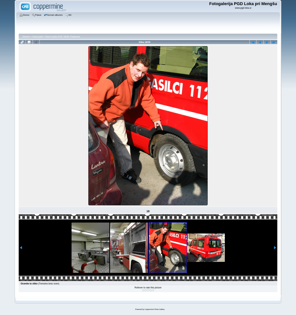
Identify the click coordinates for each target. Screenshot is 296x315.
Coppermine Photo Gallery (155, 309)
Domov (26, 36)
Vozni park (37, 36)
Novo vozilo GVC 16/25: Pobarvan (62, 36)
